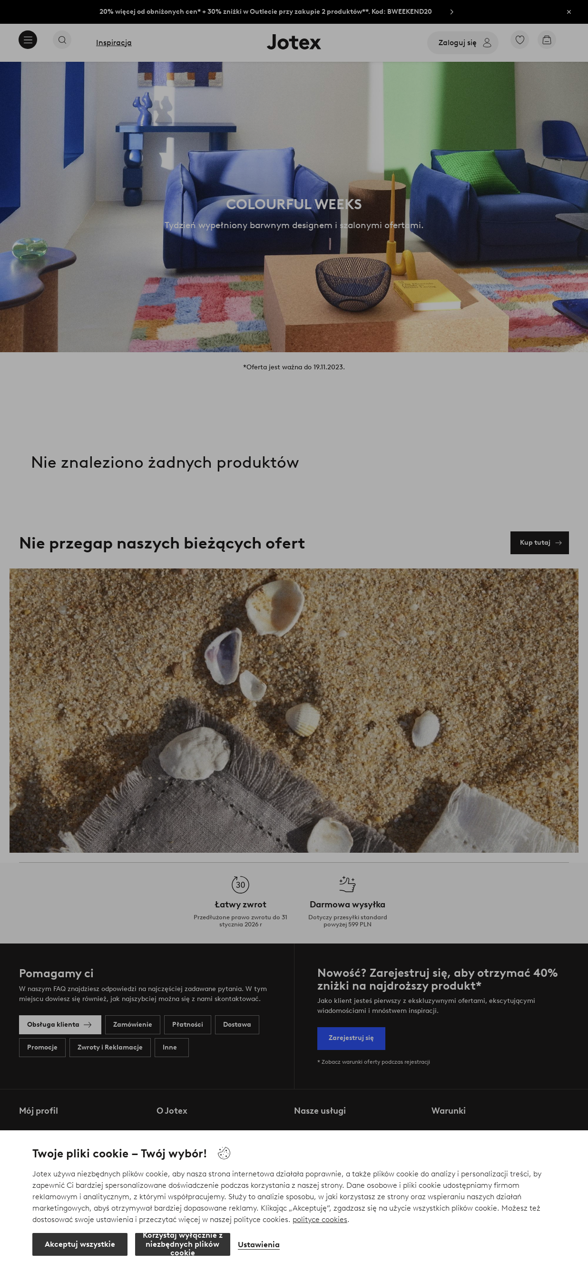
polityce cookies (320, 1219)
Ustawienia (259, 1244)
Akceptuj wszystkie (80, 1244)
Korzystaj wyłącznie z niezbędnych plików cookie (183, 1244)
